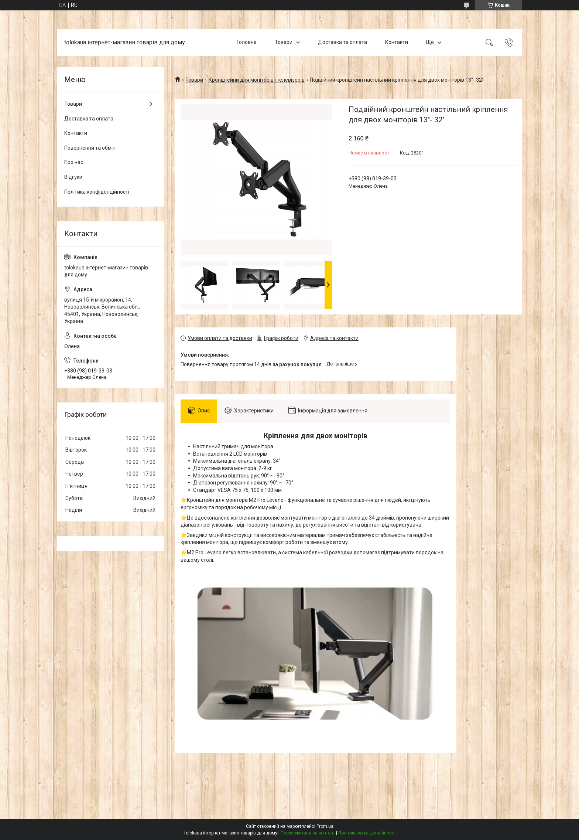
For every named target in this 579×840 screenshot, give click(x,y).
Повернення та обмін (90, 148)
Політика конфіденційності (96, 192)
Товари (283, 42)
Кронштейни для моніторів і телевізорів (257, 80)
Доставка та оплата (342, 42)
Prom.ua (324, 826)
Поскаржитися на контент (308, 833)
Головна (247, 42)
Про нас (73, 162)
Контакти (396, 42)
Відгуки (73, 177)
